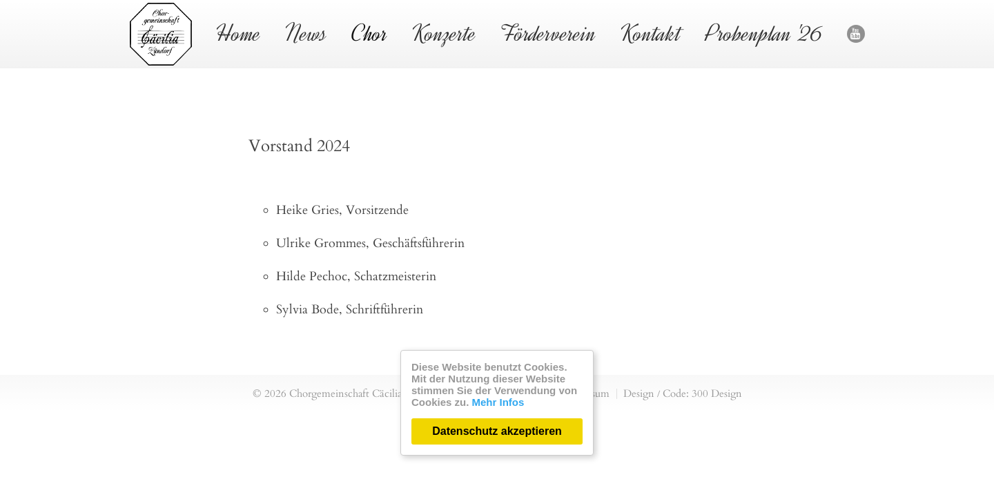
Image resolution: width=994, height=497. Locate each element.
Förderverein (548, 33)
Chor (369, 33)
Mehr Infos (498, 402)
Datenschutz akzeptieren (497, 431)
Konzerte (444, 33)
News (306, 33)
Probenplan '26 (764, 33)
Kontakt (651, 33)
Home (238, 33)
